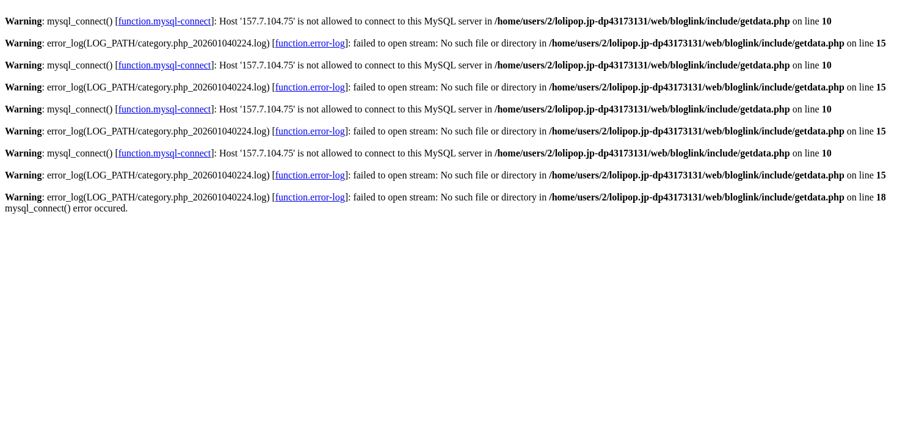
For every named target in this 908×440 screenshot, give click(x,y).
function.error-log (310, 43)
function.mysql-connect (164, 21)
